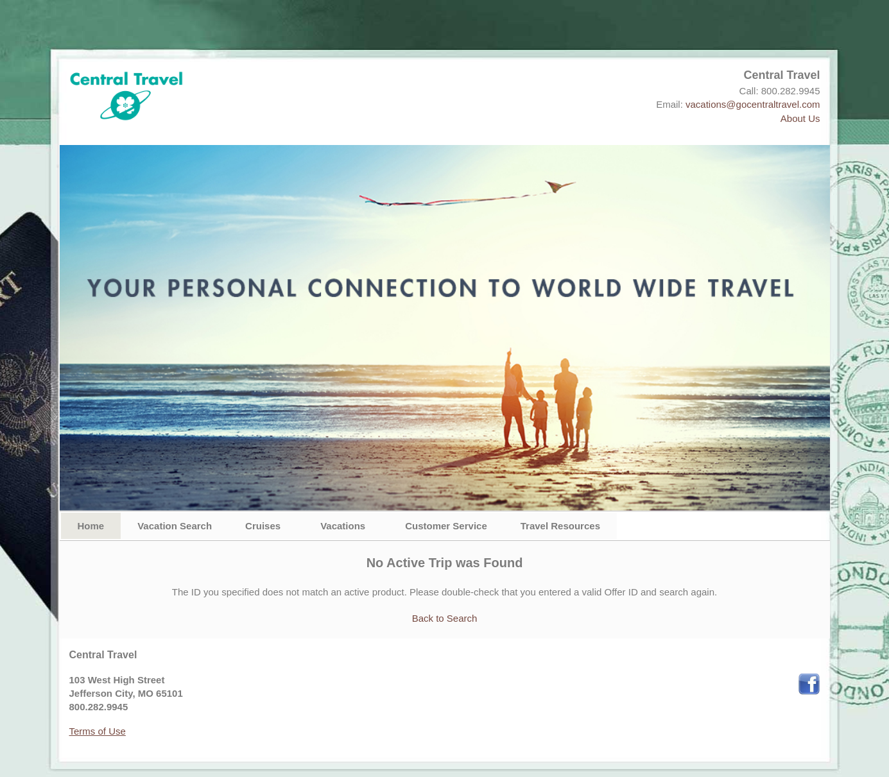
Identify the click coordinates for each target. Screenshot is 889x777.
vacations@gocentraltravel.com (753, 104)
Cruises (263, 525)
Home (91, 525)
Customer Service (446, 525)
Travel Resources (560, 525)
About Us (800, 118)
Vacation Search (174, 525)
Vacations (342, 525)
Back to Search (445, 618)
